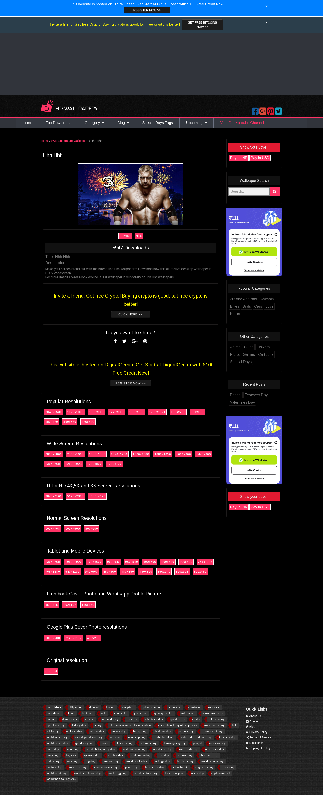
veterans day (148, 743)
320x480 (88, 421)
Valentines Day (242, 402)
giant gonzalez (163, 713)
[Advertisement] (161, 64)
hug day (90, 761)
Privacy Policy (256, 732)
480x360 (127, 571)
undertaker (54, 713)
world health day (136, 761)
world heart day (57, 773)
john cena (140, 713)
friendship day (136, 737)
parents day (185, 731)
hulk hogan (187, 713)
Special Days (241, 362)
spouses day (92, 755)
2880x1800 (53, 454)
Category (94, 123)
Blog (123, 123)
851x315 (51, 604)
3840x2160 (53, 496)
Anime (235, 347)
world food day (162, 749)
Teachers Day (256, 395)
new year (214, 707)
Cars (258, 306)
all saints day (124, 743)
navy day (52, 755)
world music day (57, 737)
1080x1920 (73, 561)
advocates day (214, 749)
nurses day (118, 731)
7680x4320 (97, 496)
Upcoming (196, 123)
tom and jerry (110, 719)
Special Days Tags (157, 123)
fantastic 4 (174, 707)
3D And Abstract (243, 299)
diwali (104, 743)
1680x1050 (162, 454)
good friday (177, 719)
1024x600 (72, 528)
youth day (131, 767)
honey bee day (154, 767)
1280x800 (94, 463)
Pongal (235, 395)
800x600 (197, 412)
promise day (110, 761)
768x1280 (52, 571)
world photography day (100, 749)
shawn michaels (212, 713)
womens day (217, 743)
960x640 (113, 561)
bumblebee (54, 707)
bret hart (87, 713)
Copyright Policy (258, 748)
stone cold (119, 713)
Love (269, 306)
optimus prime (151, 707)
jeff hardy (53, 731)
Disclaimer (254, 742)
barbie (51, 719)
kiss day (72, 761)
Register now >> (147, 10)
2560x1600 (75, 454)
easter (196, 719)
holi (234, 725)
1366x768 (136, 412)
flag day (71, 755)
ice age (89, 719)
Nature (235, 314)
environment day (211, 731)
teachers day (227, 737)
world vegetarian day (87, 773)
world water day (214, 725)
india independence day (196, 737)
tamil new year (174, 773)
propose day (184, 755)
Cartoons (265, 354)
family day (139, 731)
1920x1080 (75, 412)
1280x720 (114, 463)
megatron (128, 707)
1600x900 (96, 412)
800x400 (186, 561)
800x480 (168, 561)
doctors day (54, 767)
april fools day (55, 725)
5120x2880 (75, 496)
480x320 (51, 421)
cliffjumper (75, 707)
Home (27, 123)
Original (51, 671)
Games (249, 354)
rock (103, 713)
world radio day (140, 755)
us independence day (88, 737)
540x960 (91, 571)
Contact (253, 721)
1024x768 (178, 412)
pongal (197, 743)
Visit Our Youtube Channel (242, 123)
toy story (131, 719)
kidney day (79, 725)
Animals (267, 299)
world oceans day (212, 761)
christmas (194, 707)
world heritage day (145, 773)
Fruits (235, 354)
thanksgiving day (174, 743)
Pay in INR (238, 158)
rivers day (197, 773)
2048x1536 (53, 412)
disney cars (69, 719)
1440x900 (116, 412)
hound (110, 707)
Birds (246, 306)
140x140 (88, 604)
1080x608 (52, 638)
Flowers (263, 347)
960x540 (131, 561)
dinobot (94, 707)
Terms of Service (258, 737)
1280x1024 (157, 412)
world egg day (117, 773)
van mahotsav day (105, 767)
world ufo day (77, 767)
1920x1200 (119, 454)
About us (253, 716)
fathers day (97, 731)
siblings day (162, 761)
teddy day (53, 761)
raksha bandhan (163, 737)
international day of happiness (177, 725)
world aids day (188, 749)
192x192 (69, 604)
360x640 (69, 421)
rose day (163, 755)
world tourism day (134, 749)
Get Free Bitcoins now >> (202, 24)
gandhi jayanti (84, 743)
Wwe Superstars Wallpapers (69, 140)
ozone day (227, 767)
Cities (248, 347)
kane (71, 713)
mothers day (74, 731)
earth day (53, 749)
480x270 (93, 638)
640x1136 (72, 571)
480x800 (109, 571)
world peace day (57, 743)
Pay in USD (260, 158)
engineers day (204, 767)
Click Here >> (131, 314)
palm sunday (216, 719)
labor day (72, 749)
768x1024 (205, 561)
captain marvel (220, 773)
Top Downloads (58, 123)
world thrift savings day (61, 779)
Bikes (234, 306)
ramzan (115, 737)
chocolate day (209, 755)
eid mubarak (179, 767)
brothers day (185, 761)
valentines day (153, 719)
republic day (115, 755)
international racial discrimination (130, 725)
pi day (97, 725)
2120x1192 (73, 638)
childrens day (162, 731)
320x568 (182, 571)
